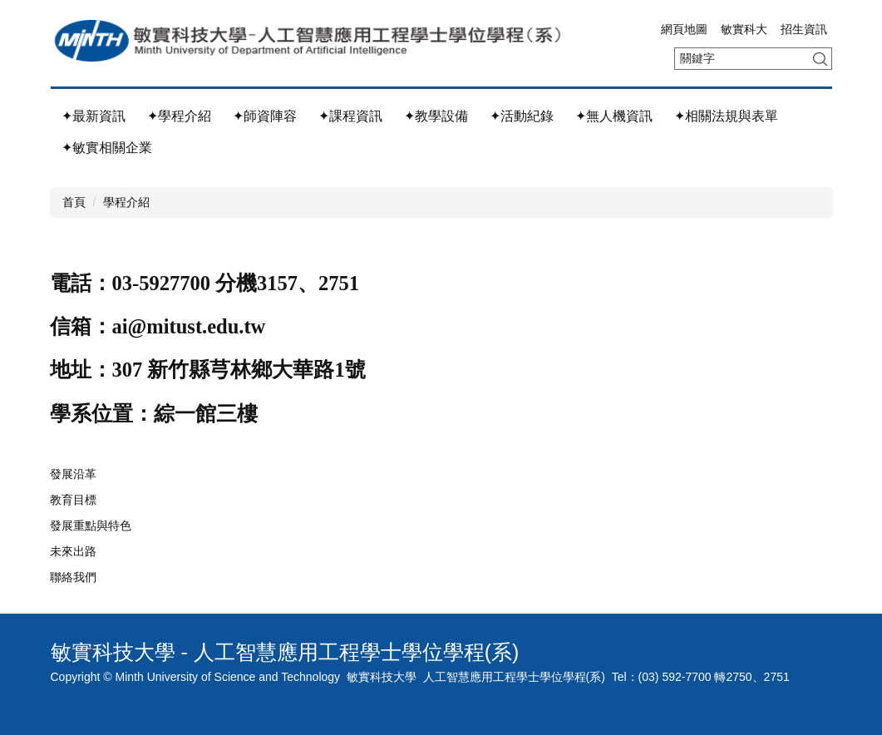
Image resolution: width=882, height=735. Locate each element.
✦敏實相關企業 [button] (107, 148)
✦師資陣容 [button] (265, 116)
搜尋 (820, 58)
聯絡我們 (73, 577)
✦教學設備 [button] (436, 116)
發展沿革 (73, 474)
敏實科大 (744, 29)
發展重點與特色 (90, 525)
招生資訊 (804, 29)
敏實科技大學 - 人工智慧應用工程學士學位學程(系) (285, 651)
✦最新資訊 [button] (94, 116)
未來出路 (73, 551)
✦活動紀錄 (522, 116)
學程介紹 (126, 202)
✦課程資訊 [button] (350, 116)
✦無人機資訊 (614, 116)
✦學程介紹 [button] (179, 116)
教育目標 (73, 499)
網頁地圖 (684, 29)
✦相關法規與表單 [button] (726, 116)
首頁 (74, 202)
